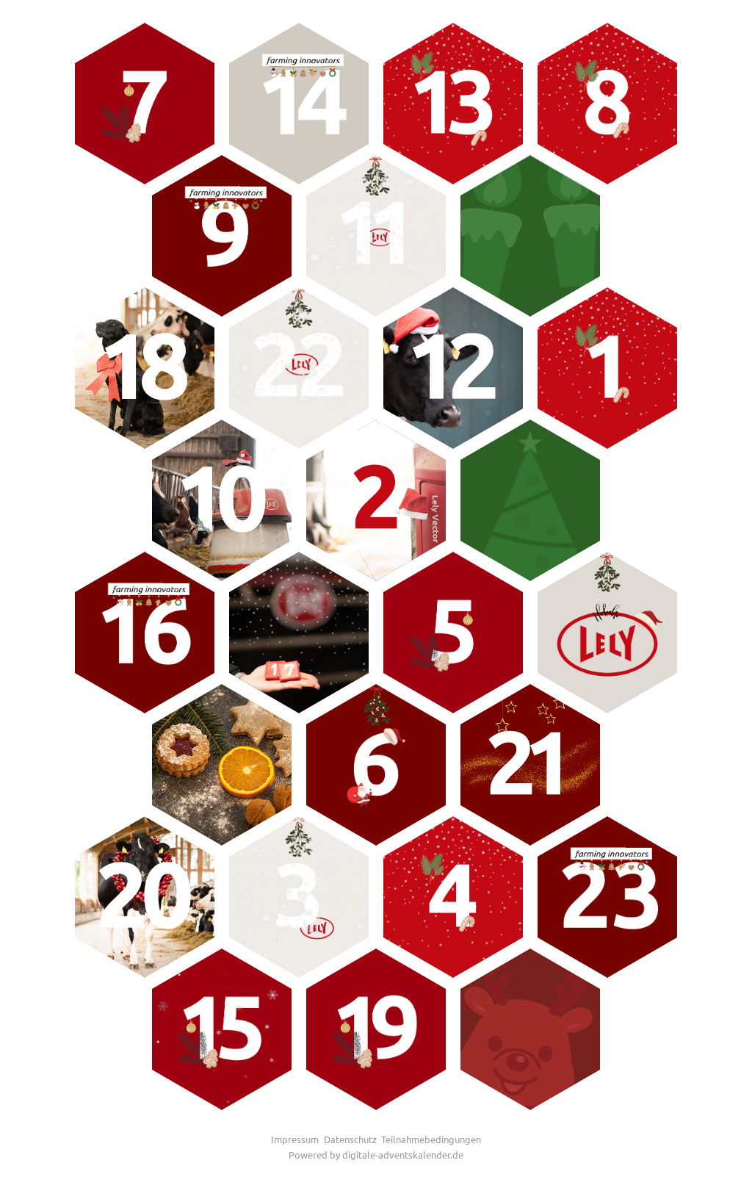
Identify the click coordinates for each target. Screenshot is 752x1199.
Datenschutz (350, 1139)
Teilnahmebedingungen (431, 1139)
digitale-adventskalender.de (402, 1154)
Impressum (295, 1139)
